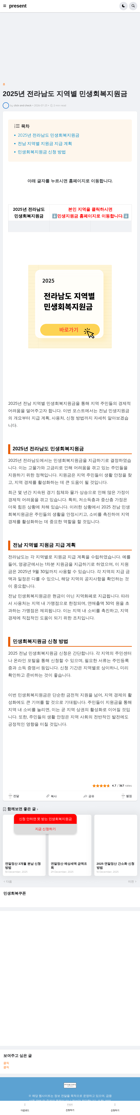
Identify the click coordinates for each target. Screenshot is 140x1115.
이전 (131, 881)
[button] (6, 6)
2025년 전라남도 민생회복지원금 (48, 135)
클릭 (6, 1063)
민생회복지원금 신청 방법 (42, 151)
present (18, 6)
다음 (9, 881)
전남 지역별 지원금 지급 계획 (45, 143)
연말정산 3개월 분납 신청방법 (23, 866)
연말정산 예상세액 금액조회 (69, 866)
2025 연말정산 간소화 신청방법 (115, 866)
